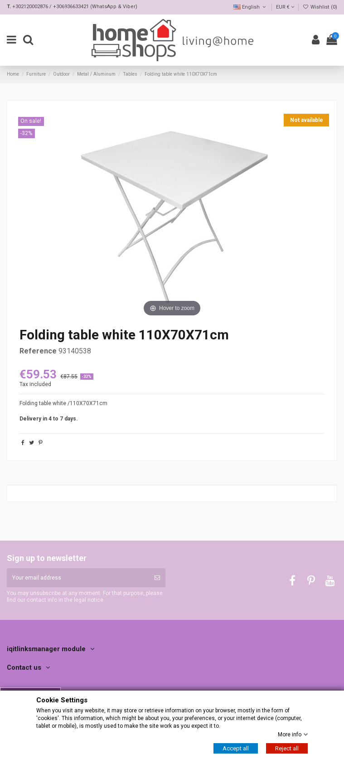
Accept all (236, 748)
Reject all (287, 748)
